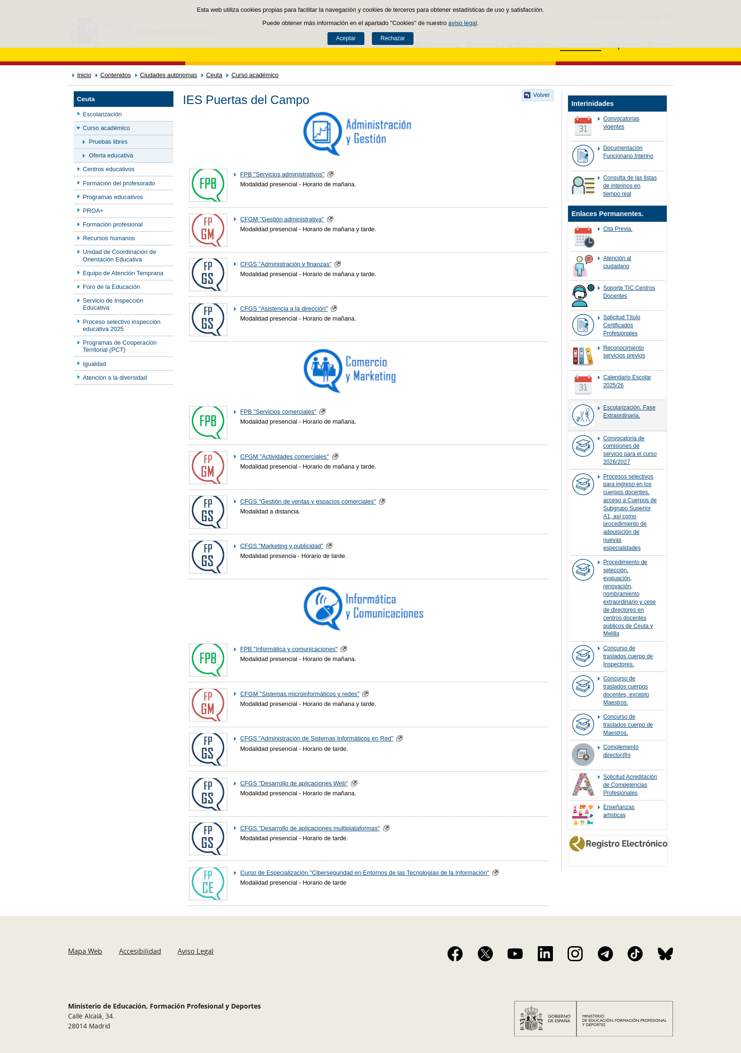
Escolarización (102, 114)
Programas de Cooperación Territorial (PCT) (120, 346)
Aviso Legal (196, 951)
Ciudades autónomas (168, 74)
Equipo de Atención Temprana (123, 273)
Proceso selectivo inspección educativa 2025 (121, 325)
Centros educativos (109, 169)
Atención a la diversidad (115, 377)
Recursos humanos (109, 238)
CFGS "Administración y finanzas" (285, 264)
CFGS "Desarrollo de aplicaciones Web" (294, 783)
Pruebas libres (108, 141)
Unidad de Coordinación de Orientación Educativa (119, 255)
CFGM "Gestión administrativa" (282, 219)
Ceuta (214, 74)
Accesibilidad (140, 951)
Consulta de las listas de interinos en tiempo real (629, 185)
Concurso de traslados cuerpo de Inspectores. (628, 656)
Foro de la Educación (111, 286)
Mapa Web (85, 951)
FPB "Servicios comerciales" (278, 411)
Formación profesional (113, 224)
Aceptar (346, 38)
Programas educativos (113, 196)
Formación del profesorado (119, 183)
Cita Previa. (617, 229)
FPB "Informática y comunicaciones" (288, 649)
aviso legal (462, 22)
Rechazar (392, 38)
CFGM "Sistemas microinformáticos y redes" (299, 693)
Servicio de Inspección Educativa (113, 304)
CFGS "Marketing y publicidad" (281, 545)
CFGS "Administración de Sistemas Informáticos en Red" (316, 738)
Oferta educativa (111, 155)
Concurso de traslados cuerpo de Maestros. (628, 725)
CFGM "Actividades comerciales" (284, 456)
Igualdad (94, 363)
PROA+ (93, 210)
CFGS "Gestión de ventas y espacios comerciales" (308, 501)
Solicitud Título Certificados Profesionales (621, 325)
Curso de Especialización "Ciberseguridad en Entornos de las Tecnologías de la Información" (364, 872)
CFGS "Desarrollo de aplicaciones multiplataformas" (310, 828)
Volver (541, 94)
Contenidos (115, 74)
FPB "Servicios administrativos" (282, 174)
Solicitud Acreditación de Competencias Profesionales (630, 785)
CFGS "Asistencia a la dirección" (283, 308)
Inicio (84, 74)
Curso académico (255, 74)
